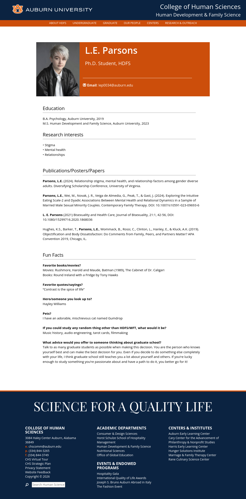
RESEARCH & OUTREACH (181, 23)
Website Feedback (38, 472)
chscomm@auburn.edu (45, 446)
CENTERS (153, 23)
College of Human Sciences (200, 6)
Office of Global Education (115, 455)
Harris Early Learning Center (188, 446)
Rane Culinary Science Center (189, 459)
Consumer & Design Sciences (117, 434)
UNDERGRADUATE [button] (85, 23)
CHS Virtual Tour (36, 459)
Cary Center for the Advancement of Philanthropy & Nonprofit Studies (194, 440)
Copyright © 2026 (37, 476)
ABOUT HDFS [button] (57, 23)
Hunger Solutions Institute (187, 451)
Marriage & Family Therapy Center (192, 455)
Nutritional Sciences (111, 451)
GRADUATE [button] (110, 23)
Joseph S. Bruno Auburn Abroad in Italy (124, 482)
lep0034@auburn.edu (115, 85)
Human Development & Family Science (198, 14)
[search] (48, 484)
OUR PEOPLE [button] (132, 23)
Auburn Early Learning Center (189, 434)
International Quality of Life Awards (121, 478)
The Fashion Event (109, 486)
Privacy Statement (38, 468)
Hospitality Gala (108, 474)
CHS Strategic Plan (38, 464)
